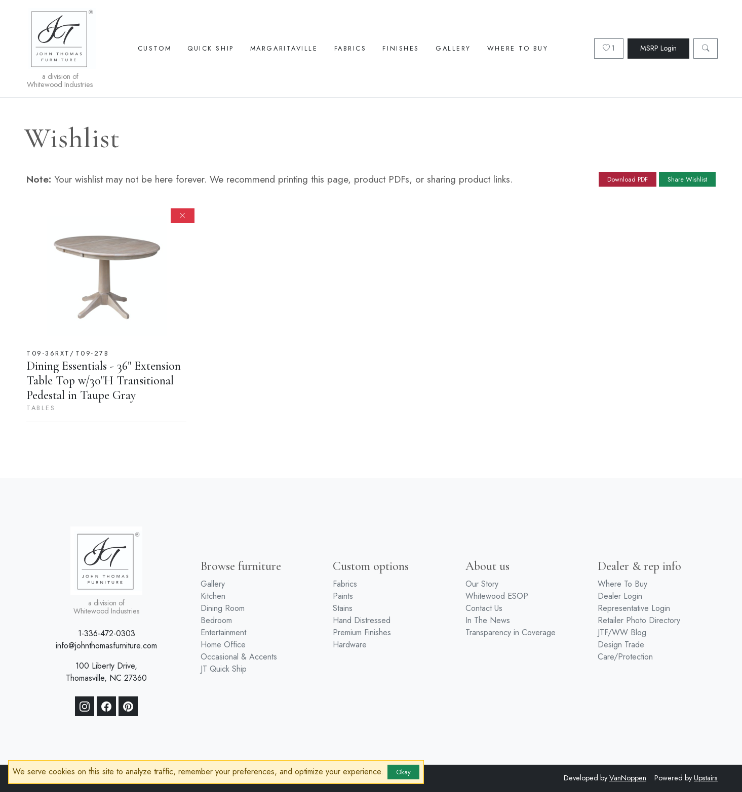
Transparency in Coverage (510, 632)
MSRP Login (658, 48)
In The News (487, 620)
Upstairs (706, 778)
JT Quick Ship (224, 669)
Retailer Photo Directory (639, 620)
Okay (403, 772)
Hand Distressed (361, 620)
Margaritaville (284, 48)
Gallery (453, 48)
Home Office (223, 644)
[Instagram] (84, 706)
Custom (154, 48)
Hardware (350, 644)
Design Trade (621, 644)
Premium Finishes (362, 632)
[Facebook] (106, 706)
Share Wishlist (687, 179)
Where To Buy (518, 48)
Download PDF (627, 179)
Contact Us (483, 608)
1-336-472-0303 (106, 633)
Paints (343, 596)
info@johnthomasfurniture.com (106, 645)
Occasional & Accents (239, 657)
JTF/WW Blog (622, 632)
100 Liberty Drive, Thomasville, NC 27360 (106, 672)
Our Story (481, 584)
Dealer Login (620, 596)
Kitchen (213, 596)
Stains (343, 608)
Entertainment (223, 632)
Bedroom (216, 620)
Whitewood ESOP (496, 596)
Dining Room (223, 608)
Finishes (400, 48)
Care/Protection (625, 657)
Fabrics (350, 48)
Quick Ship (210, 48)
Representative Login (634, 608)
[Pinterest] (128, 706)
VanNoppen (627, 778)
